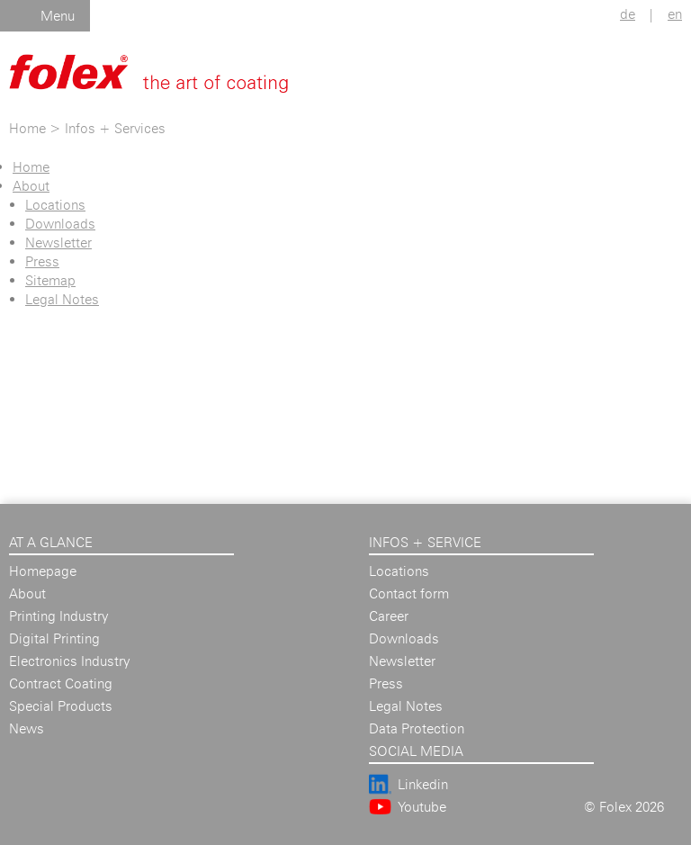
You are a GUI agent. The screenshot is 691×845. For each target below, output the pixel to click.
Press (42, 261)
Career (388, 616)
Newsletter (58, 242)
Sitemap (50, 280)
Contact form (409, 593)
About (31, 185)
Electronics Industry (69, 661)
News (26, 728)
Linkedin (423, 784)
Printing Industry (58, 616)
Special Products (60, 706)
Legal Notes (62, 299)
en (675, 13)
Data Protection (416, 728)
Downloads (60, 223)
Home (27, 128)
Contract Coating (60, 683)
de (627, 13)
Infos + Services (115, 128)
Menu (57, 15)
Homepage (42, 571)
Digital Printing (54, 638)
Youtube (422, 806)
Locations (55, 204)
